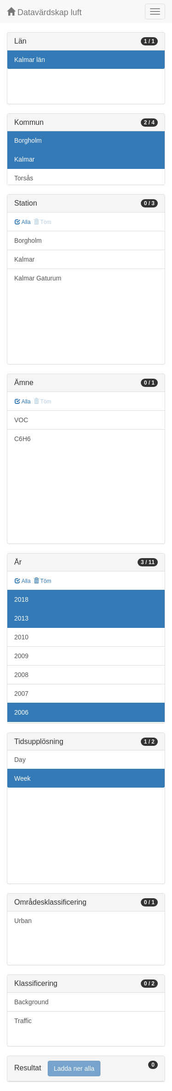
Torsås (23, 178)
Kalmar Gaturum (37, 278)
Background (31, 1002)
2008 (21, 674)
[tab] (86, 1068)
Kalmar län (29, 59)
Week (22, 778)
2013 (21, 618)
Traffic (23, 1020)
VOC (21, 420)
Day (20, 759)
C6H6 (22, 438)
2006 (21, 712)
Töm (42, 581)
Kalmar (24, 159)
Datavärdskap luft (44, 12)
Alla (23, 222)
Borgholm (28, 140)
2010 (21, 637)
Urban (23, 920)
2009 (21, 656)
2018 (21, 599)
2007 (21, 693)
